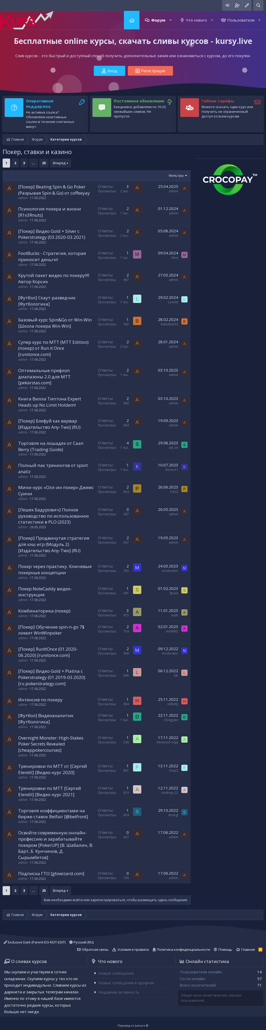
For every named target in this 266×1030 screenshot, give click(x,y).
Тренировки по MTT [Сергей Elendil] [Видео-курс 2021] (49, 791)
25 (44, 163)
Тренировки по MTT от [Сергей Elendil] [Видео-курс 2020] (52, 769)
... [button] (33, 163)
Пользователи (241, 20)
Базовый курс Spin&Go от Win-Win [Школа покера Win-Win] (55, 323)
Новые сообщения (116, 973)
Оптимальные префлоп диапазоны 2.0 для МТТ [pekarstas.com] (44, 376)
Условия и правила (133, 949)
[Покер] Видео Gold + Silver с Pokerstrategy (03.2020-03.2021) (51, 234)
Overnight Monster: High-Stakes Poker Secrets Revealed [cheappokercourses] (50, 744)
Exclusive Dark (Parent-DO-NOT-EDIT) (34, 942)
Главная (131, 20)
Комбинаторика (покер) (44, 611)
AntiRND (172, 631)
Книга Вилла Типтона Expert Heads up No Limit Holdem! (49, 402)
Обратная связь (95, 949)
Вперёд (59, 163)
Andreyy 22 (170, 792)
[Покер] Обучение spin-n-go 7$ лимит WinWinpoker (51, 630)
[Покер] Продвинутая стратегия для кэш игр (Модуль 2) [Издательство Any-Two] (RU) (53, 544)
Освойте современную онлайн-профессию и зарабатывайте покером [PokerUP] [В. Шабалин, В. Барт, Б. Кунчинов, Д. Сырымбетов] (55, 845)
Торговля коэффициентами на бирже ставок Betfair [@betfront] (53, 814)
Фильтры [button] (176, 175)
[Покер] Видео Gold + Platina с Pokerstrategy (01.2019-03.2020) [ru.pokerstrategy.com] (51, 677)
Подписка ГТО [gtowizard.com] (51, 873)
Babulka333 (169, 324)
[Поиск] (258, 5)
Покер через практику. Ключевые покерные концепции (55, 569)
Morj (174, 257)
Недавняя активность (118, 992)
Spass (174, 593)
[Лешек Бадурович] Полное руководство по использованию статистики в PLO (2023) (53, 516)
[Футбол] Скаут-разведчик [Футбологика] (47, 301)
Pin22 (174, 492)
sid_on (173, 447)
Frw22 (173, 770)
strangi (173, 815)
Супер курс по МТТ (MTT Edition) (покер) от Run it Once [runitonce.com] (53, 348)
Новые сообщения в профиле (126, 982)
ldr (176, 675)
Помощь (225, 949)
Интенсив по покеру (40, 700)
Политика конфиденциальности (183, 949)
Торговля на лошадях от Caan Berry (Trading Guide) (50, 446)
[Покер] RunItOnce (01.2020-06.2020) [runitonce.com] (48, 652)
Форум (158, 20)
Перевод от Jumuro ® (133, 1025)
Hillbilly (173, 704)
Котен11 (171, 469)
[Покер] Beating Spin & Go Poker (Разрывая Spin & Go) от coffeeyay (54, 190)
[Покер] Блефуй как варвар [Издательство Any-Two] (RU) (49, 424)
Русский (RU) (81, 942)
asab (174, 615)
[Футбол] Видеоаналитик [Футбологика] (46, 718)
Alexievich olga (167, 742)
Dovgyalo (171, 720)
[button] (171, 20)
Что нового (196, 20)
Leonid (173, 302)
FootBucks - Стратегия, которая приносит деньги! (52, 256)
